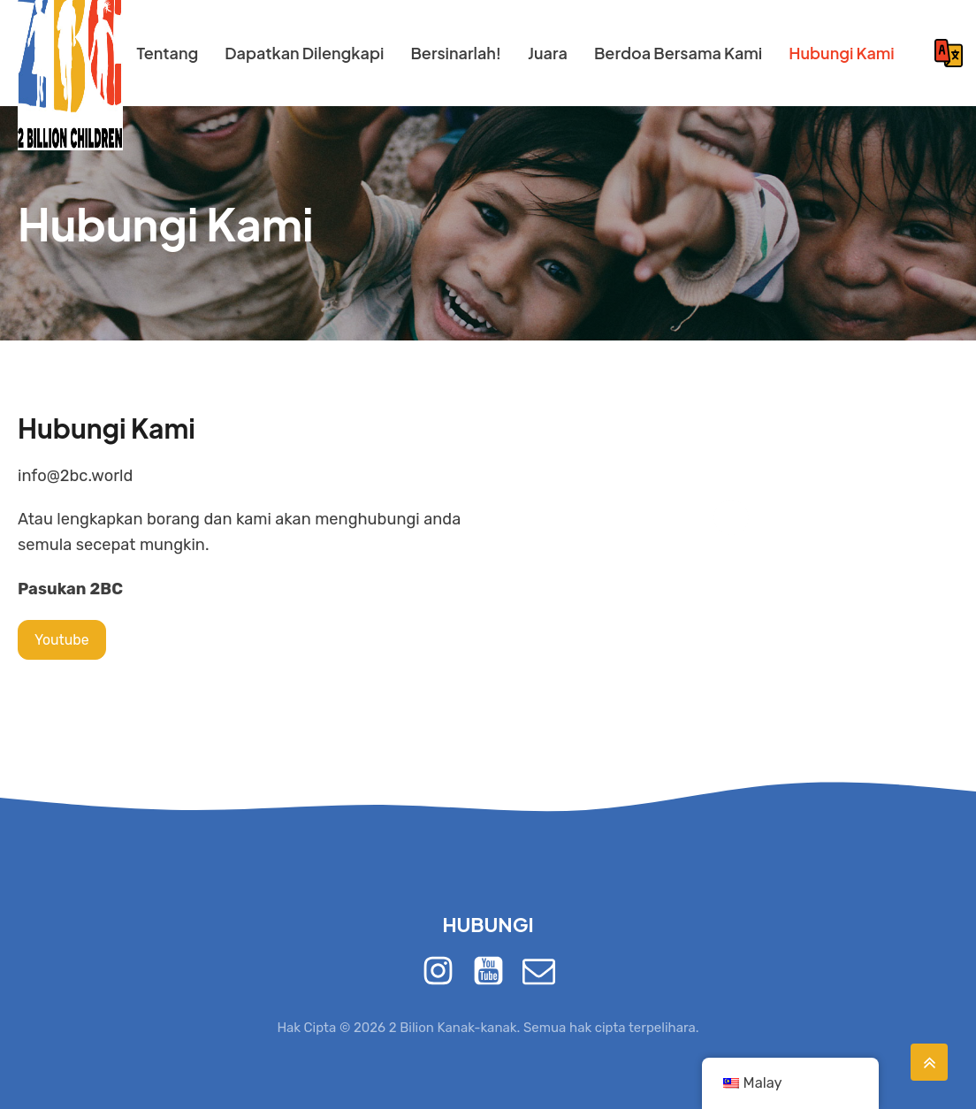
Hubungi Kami (842, 52)
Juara (548, 52)
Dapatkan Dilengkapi (304, 52)
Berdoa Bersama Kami (678, 52)
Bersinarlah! (455, 52)
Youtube (61, 639)
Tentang (167, 52)
